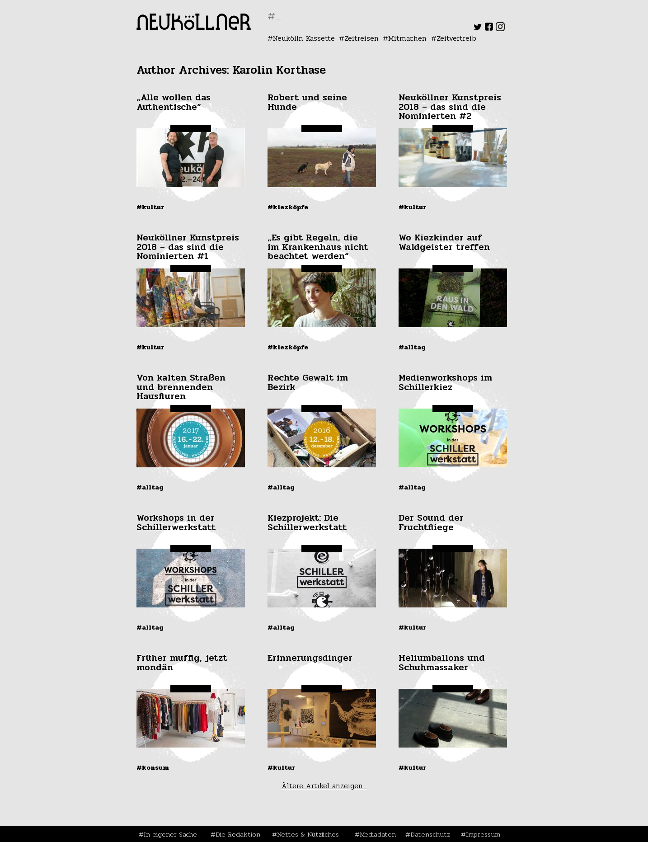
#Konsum (152, 767)
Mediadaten (378, 834)
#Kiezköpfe (288, 207)
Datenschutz (430, 834)
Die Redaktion (238, 834)
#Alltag (412, 347)
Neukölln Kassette (304, 38)
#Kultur (150, 207)
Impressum (483, 834)
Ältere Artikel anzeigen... (324, 785)
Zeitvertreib (456, 38)
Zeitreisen (361, 38)
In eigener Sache (170, 834)
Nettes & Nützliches (308, 834)
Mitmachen (407, 38)
